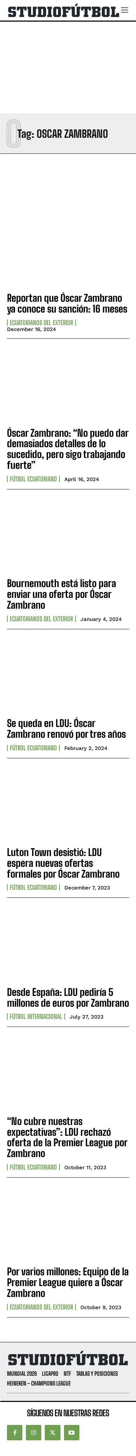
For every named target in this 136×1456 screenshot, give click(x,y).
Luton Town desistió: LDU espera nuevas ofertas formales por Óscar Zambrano (63, 863)
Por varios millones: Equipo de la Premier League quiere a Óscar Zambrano (68, 1282)
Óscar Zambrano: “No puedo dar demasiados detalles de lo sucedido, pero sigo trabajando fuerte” (68, 449)
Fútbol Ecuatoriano (33, 479)
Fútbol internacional (36, 1016)
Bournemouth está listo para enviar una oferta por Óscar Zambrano (61, 594)
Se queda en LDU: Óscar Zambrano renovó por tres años (66, 728)
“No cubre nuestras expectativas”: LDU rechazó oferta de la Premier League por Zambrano (67, 1137)
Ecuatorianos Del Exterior (41, 323)
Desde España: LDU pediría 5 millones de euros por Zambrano (68, 997)
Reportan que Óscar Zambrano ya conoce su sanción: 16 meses (67, 303)
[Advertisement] (68, 67)
